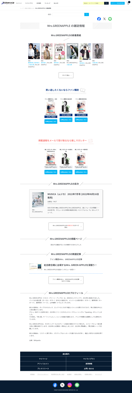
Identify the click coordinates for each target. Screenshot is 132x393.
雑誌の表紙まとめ (29, 8)
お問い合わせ (89, 369)
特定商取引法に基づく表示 (57, 374)
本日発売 (39, 3)
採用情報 (89, 364)
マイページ (19, 3)
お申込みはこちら (50, 121)
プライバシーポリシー (42, 374)
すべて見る (67, 75)
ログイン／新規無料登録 (118, 3)
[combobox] (68, 14)
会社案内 (69, 374)
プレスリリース (43, 369)
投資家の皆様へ (88, 374)
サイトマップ (98, 374)
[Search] (106, 3)
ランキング (47, 3)
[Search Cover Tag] (86, 14)
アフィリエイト (43, 364)
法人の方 (56, 3)
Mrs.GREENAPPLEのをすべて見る (67, 226)
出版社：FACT (52, 201)
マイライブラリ (29, 3)
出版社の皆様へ (78, 374)
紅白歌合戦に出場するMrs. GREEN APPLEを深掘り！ (70, 265)
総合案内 (66, 354)
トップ (21, 8)
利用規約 (32, 374)
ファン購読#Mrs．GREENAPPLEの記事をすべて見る (67, 280)
